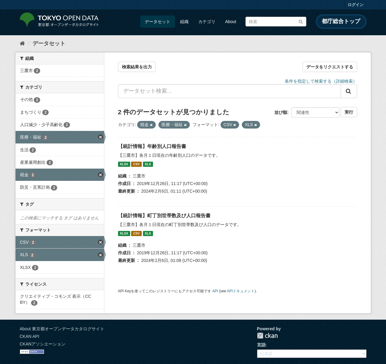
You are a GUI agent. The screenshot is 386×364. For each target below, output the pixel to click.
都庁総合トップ (341, 21)
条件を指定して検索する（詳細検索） (321, 81)
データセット (157, 21)
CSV (136, 164)
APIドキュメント (241, 291)
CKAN (267, 335)
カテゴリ (206, 21)
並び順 (280, 112)
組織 (184, 21)
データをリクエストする (329, 66)
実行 (349, 112)
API (215, 291)
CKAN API (30, 336)
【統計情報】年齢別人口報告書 (152, 146)
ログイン (355, 4)
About (230, 21)
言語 (261, 344)
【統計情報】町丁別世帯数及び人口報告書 (164, 215)
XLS (148, 164)
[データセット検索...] (229, 91)
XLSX (124, 164)
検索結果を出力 (137, 66)
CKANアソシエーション (43, 344)
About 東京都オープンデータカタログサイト (62, 328)
